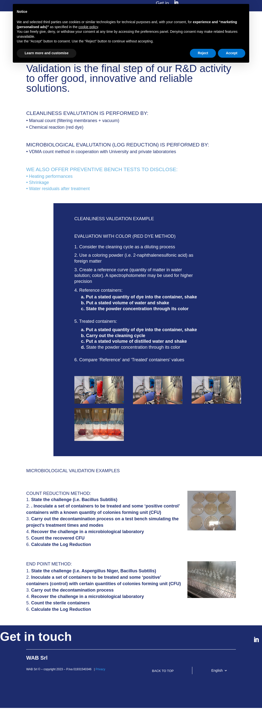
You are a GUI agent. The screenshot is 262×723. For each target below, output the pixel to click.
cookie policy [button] (88, 27)
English (217, 672)
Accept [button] (231, 53)
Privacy (100, 671)
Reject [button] (203, 53)
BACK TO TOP (170, 675)
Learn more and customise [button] (46, 53)
